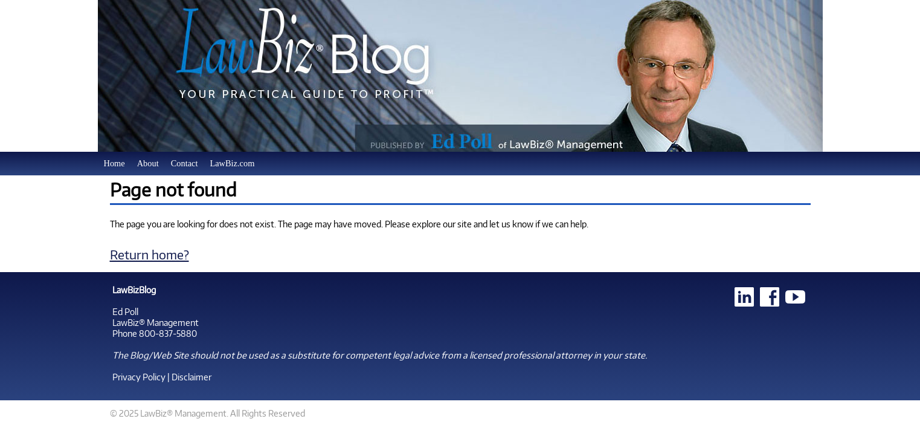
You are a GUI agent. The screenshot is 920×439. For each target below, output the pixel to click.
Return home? (149, 254)
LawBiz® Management (155, 322)
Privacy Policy (139, 376)
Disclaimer (191, 376)
